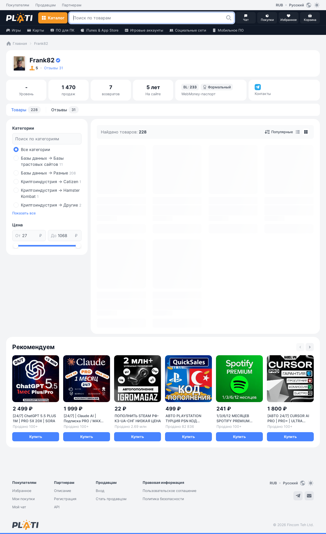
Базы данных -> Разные (48, 172)
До (54, 236)
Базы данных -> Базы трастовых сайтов (42, 161)
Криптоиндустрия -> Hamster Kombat (50, 193)
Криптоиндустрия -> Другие (51, 205)
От (18, 236)
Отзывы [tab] (65, 109)
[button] (229, 18)
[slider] (15, 245)
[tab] (298, 132)
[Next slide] (310, 347)
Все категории (35, 149)
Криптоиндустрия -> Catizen (51, 181)
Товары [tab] (26, 109)
